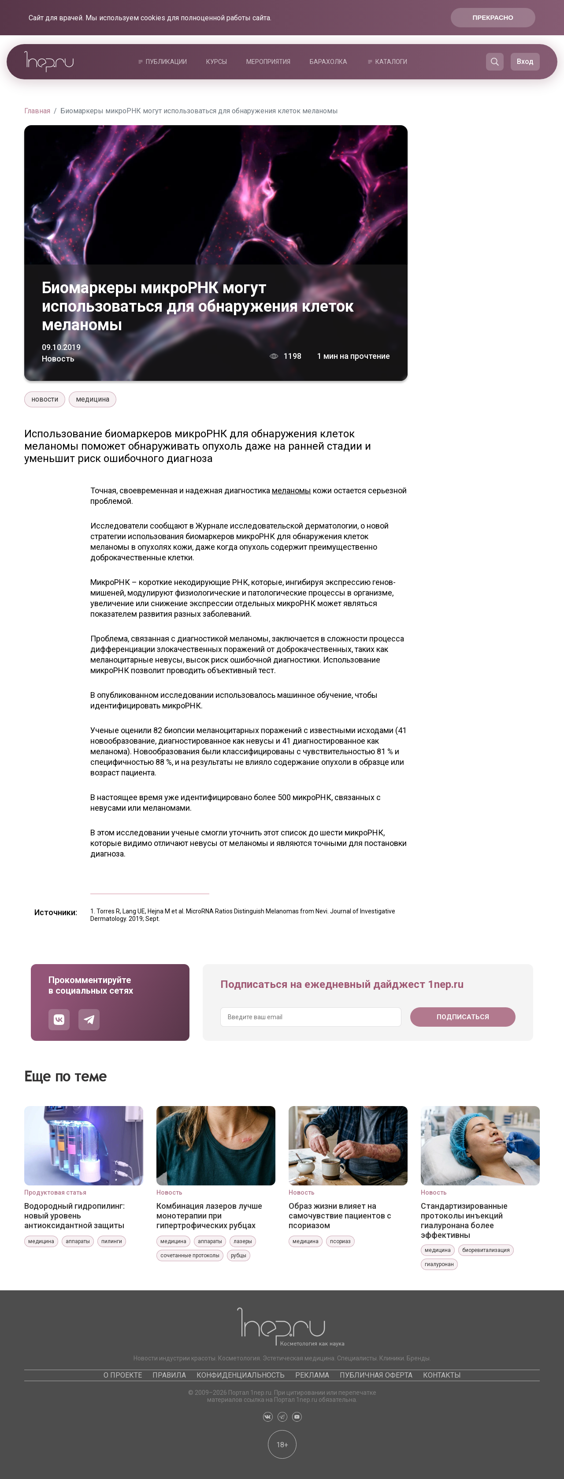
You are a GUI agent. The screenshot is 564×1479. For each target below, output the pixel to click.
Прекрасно (493, 17)
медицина (92, 399)
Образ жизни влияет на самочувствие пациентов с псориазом (340, 1215)
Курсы (216, 61)
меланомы (291, 490)
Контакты (442, 1375)
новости (44, 399)
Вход (525, 61)
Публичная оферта (376, 1375)
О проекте (123, 1375)
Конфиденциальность (241, 1375)
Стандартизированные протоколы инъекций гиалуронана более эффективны (464, 1220)
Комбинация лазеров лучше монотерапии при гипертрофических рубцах (209, 1215)
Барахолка (328, 61)
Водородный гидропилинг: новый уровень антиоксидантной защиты (74, 1215)
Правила (169, 1375)
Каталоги (391, 61)
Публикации (166, 61)
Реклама (312, 1375)
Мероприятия (268, 61)
